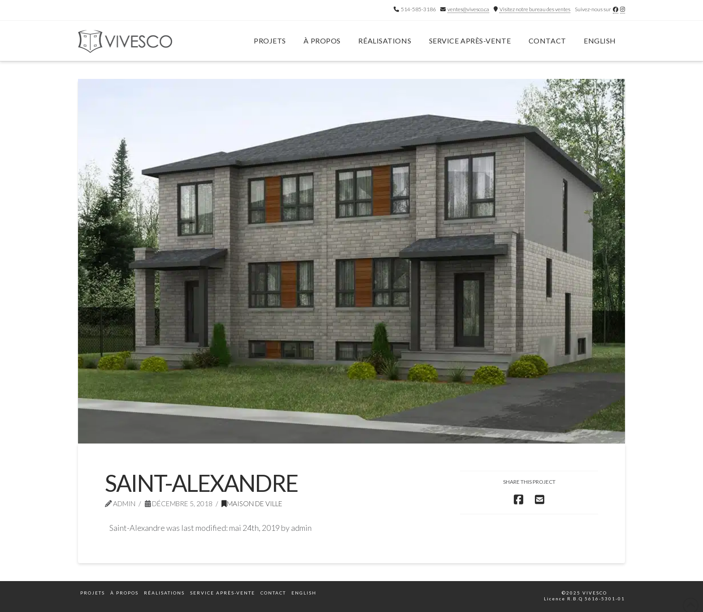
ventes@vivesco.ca (468, 9)
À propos (124, 592)
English (600, 40)
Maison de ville (251, 503)
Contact (273, 592)
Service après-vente (222, 592)
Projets (92, 592)
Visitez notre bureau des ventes (534, 9)
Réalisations (164, 592)
